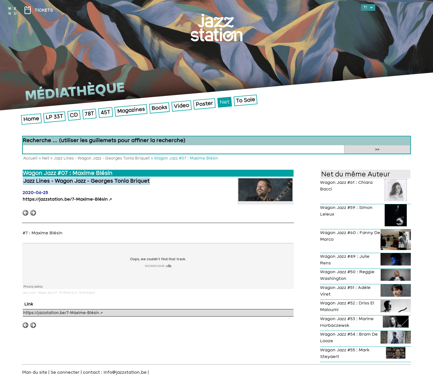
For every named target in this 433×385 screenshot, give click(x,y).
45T (106, 112)
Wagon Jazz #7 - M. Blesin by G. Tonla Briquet (66, 292)
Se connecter (65, 372)
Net (225, 102)
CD (74, 115)
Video (181, 106)
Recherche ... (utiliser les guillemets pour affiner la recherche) (104, 140)
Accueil (30, 158)
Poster (204, 104)
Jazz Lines (29, 292)
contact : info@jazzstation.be (115, 372)
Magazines (131, 110)
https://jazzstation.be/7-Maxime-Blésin (65, 199)
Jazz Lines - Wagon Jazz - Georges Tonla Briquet (102, 158)
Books (159, 108)
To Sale (245, 100)
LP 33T (55, 117)
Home (31, 119)
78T (89, 114)
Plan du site (34, 372)
